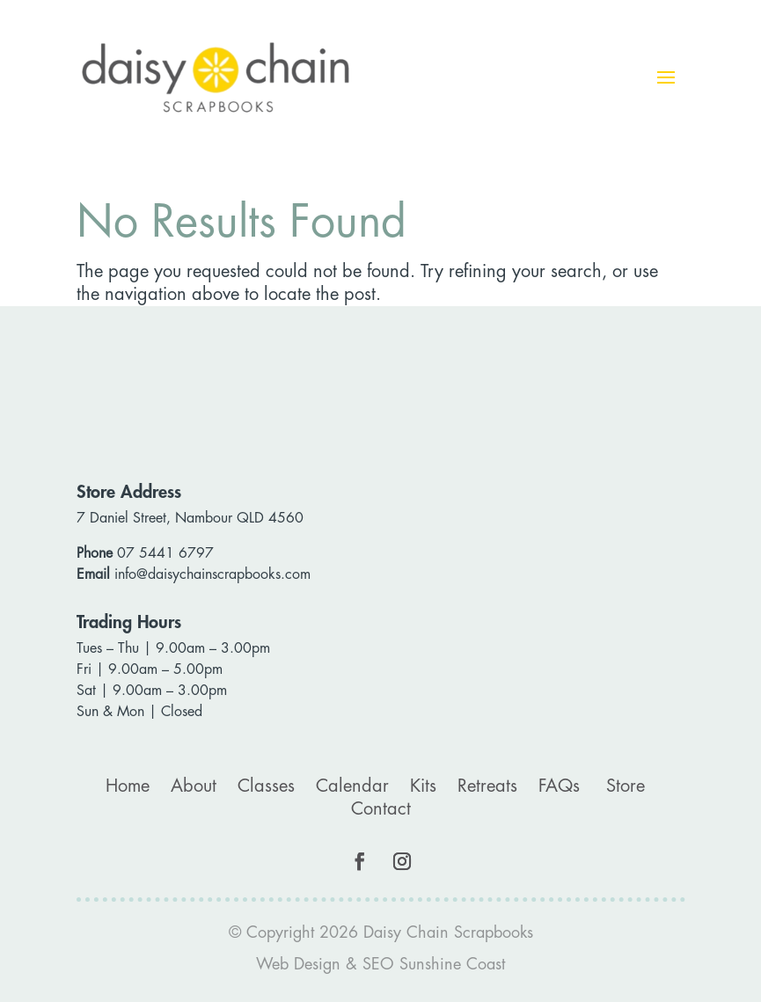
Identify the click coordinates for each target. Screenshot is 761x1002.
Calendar (352, 786)
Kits (423, 786)
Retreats (487, 786)
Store (625, 786)
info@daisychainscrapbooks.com (212, 574)
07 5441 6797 (165, 553)
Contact (381, 809)
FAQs (559, 786)
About (193, 786)
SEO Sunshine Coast (433, 964)
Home (128, 786)
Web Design (298, 964)
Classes (266, 786)
